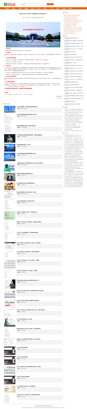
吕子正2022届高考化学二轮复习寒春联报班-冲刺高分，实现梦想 (29, 366)
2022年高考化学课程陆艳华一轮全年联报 (24, 319)
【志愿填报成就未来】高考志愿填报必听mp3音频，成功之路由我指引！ (30, 163)
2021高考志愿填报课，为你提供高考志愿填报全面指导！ (27, 106)
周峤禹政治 (75, 18)
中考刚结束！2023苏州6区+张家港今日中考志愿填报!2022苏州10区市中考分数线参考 (73, 73)
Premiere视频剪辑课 (68, 27)
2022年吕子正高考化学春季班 (22, 347)
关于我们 (51, 405)
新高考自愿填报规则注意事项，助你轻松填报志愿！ (26, 125)
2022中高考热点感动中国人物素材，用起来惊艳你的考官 (73, 40)
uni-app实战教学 (67, 20)
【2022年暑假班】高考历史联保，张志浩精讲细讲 (26, 386)
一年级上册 (78, 31)
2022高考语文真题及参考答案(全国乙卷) (71, 37)
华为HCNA (73, 20)
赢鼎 (72, 29)
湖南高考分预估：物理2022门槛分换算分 (71, 154)
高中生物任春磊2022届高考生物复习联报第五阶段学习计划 (28, 280)
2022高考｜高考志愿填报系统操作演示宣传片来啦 (73, 145)
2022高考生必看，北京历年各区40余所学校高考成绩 (73, 87)
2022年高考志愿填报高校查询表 (70, 160)
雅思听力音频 (79, 29)
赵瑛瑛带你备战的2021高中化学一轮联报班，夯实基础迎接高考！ (29, 328)
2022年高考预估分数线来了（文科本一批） (72, 135)
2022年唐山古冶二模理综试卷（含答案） (71, 113)
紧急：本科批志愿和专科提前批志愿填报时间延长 (73, 185)
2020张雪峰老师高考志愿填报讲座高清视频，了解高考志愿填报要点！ (30, 134)
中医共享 (65, 22)
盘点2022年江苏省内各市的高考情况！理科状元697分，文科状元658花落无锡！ (73, 65)
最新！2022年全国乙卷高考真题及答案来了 (71, 84)
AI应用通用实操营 (72, 31)
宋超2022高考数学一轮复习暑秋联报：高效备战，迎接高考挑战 (28, 242)
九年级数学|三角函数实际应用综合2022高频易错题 (73, 115)
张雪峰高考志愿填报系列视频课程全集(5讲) (25, 173)
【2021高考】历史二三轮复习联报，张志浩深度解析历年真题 (28, 394)
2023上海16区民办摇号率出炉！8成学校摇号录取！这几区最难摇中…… (73, 60)
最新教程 (37, 405)
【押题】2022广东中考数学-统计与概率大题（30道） (73, 110)
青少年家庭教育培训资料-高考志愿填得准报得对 (26, 183)
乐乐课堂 (65, 31)
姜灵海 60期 (66, 33)
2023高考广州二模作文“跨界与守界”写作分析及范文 (73, 57)
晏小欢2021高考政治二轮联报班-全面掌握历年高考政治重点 (28, 300)
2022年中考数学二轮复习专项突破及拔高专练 (72, 127)
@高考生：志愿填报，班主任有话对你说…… (72, 176)
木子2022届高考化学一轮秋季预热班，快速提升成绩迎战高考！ (28, 251)
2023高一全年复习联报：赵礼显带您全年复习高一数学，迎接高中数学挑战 (31, 309)
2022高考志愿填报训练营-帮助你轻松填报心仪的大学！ (27, 114)
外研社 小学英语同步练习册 (74, 22)
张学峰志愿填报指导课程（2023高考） (24, 144)
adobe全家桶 (73, 24)
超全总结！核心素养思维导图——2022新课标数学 (73, 90)
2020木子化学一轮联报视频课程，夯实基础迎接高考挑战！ (28, 232)
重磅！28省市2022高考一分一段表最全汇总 (72, 150)
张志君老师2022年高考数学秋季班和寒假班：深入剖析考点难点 (28, 339)
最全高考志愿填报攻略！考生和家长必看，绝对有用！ (27, 192)
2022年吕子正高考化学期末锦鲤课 (23, 376)
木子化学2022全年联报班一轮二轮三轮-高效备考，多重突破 (28, 260)
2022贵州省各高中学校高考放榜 (69, 51)
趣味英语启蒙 (79, 20)
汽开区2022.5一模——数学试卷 (70, 124)
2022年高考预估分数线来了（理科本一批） (72, 136)
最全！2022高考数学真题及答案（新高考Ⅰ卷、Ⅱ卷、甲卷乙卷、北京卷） (73, 43)
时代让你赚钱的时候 (76, 15)
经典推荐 (44, 405)
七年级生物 (75, 27)
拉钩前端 (79, 27)
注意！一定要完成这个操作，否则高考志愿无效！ (73, 174)
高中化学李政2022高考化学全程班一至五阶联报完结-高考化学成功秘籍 (30, 290)
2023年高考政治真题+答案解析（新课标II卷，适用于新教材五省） (73, 95)
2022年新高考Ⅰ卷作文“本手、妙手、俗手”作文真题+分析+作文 (73, 49)
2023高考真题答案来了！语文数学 (70, 62)
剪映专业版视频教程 (67, 15)
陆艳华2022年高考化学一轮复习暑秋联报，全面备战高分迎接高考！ (29, 221)
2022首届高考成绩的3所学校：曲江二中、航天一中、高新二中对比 (73, 68)
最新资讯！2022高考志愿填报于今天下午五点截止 (73, 157)
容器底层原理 (72, 33)
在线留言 (47, 405)
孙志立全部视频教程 (67, 18)
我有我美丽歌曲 (67, 29)
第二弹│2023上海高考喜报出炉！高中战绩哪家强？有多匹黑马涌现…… (73, 76)
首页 (35, 405)
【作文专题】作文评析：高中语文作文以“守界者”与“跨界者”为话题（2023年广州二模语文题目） (73, 93)
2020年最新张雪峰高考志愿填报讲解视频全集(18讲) (26, 153)
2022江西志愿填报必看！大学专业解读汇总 (72, 148)
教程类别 (41, 405)
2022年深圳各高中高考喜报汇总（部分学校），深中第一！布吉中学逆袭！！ (73, 46)
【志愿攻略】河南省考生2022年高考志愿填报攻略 (73, 159)
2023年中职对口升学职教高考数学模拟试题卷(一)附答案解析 (73, 98)
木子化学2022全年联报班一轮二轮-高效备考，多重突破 (27, 270)
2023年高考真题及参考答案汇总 (69, 101)
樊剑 (75, 29)
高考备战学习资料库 (40, 17)
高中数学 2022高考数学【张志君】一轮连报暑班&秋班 (27, 212)
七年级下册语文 (67, 24)
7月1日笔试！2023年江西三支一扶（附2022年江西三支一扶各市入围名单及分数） (73, 79)
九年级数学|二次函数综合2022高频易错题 (71, 119)
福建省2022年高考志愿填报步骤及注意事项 (72, 156)
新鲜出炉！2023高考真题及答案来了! (70, 54)
